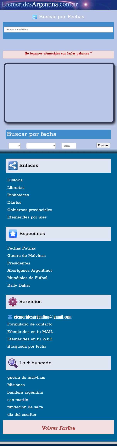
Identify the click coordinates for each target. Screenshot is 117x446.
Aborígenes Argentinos (30, 270)
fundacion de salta (25, 407)
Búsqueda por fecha (26, 346)
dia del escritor (21, 414)
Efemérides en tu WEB (30, 339)
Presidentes (18, 263)
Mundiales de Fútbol (27, 278)
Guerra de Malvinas (26, 255)
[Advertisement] (59, 93)
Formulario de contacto (30, 324)
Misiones (16, 385)
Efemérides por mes (27, 217)
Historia (15, 180)
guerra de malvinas (26, 377)
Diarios (14, 202)
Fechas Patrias (21, 248)
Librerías (16, 187)
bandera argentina (25, 392)
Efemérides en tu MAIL (30, 332)
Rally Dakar (18, 285)
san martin (17, 400)
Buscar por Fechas (58, 16)
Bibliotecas (18, 195)
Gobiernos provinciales (29, 210)
